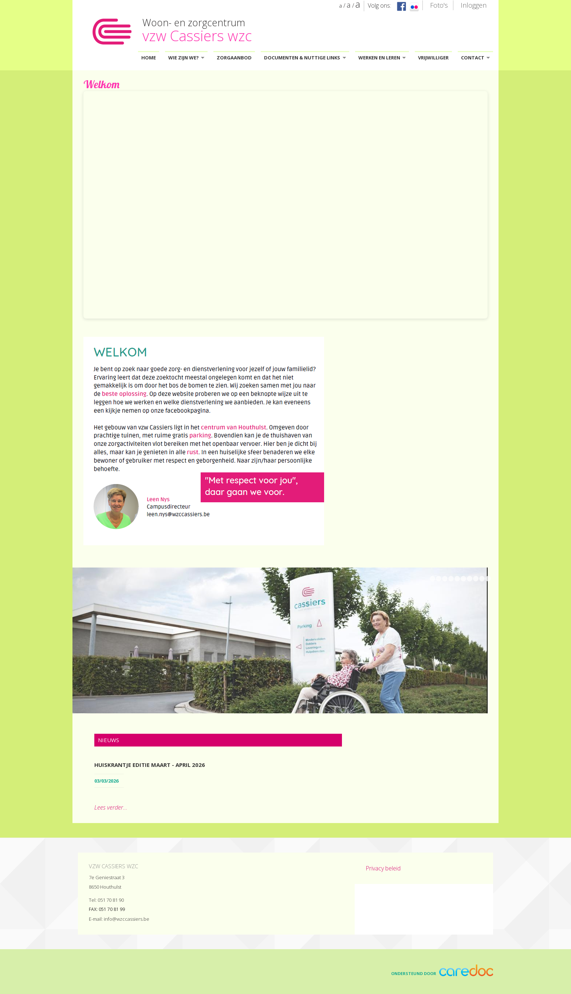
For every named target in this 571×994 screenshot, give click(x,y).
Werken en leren (382, 58)
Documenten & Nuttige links (305, 58)
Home (148, 57)
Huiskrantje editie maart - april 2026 (149, 764)
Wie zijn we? (186, 58)
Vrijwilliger (433, 57)
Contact (475, 58)
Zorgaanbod (234, 57)
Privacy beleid (383, 868)
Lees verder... (110, 807)
